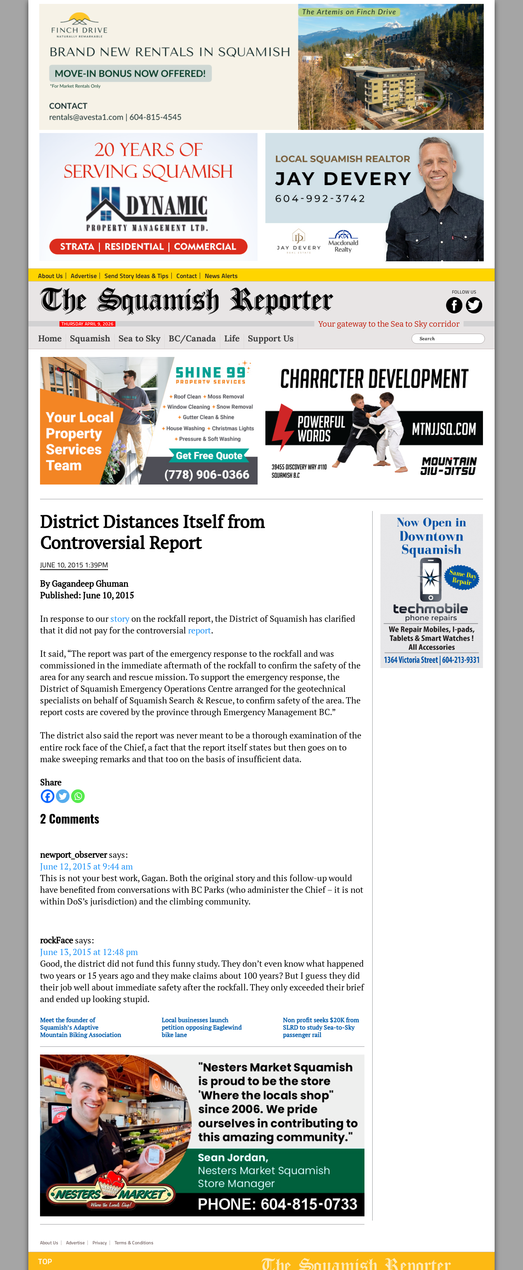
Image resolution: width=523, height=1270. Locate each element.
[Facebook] (47, 796)
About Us (49, 1242)
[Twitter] (63, 796)
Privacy (99, 1242)
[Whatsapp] (78, 796)
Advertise (75, 1242)
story (120, 618)
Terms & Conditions (134, 1242)
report (199, 630)
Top (45, 1261)
